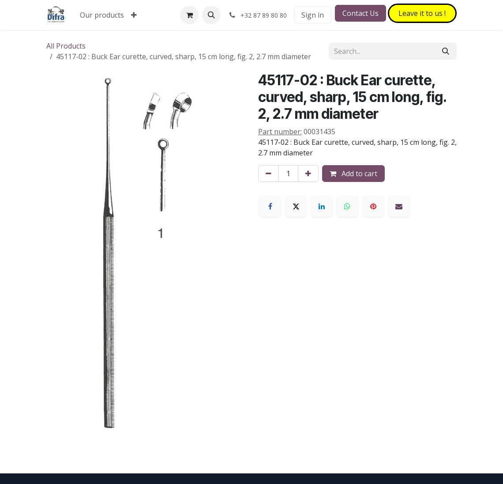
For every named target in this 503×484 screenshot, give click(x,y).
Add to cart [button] (353, 173)
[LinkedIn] (321, 206)
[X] (296, 206)
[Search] (446, 51)
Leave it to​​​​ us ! (422, 13)
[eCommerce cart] (189, 15)
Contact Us (360, 13)
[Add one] (308, 173)
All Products (66, 46)
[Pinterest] (373, 206)
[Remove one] (268, 173)
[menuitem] (102, 15)
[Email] (398, 206)
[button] (211, 15)
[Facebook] (270, 206)
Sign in (312, 15)
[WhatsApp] (347, 206)
